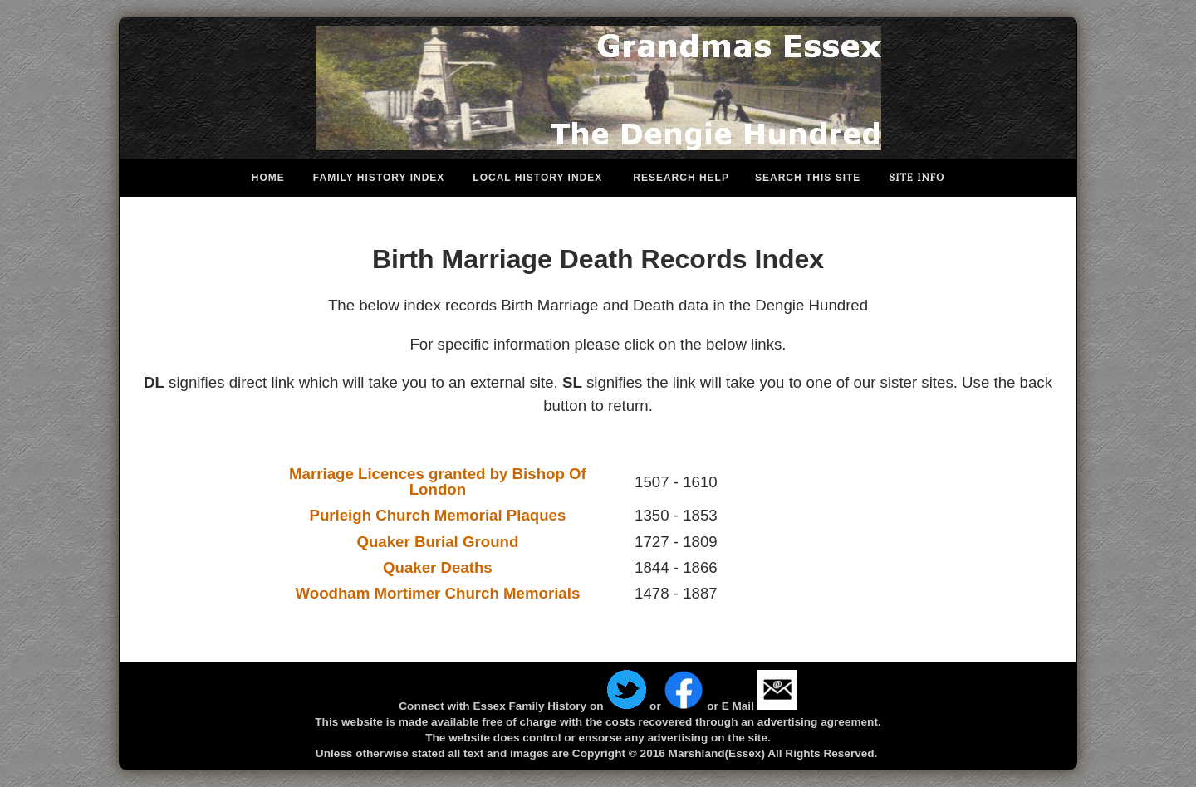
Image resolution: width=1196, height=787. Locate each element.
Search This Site (807, 177)
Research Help (681, 177)
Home (268, 177)
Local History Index (537, 177)
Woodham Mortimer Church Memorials (438, 593)
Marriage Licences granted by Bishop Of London (437, 481)
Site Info (916, 177)
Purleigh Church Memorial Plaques (437, 515)
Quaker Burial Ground (437, 541)
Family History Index (378, 177)
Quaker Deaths (438, 567)
